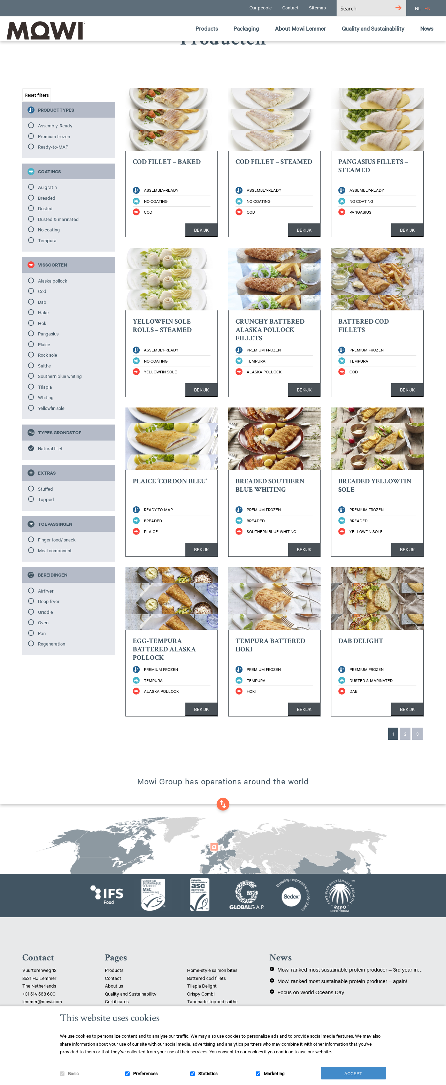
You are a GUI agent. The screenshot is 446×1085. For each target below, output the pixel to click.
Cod (42, 291)
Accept (353, 1073)
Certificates (117, 1001)
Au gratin (47, 187)
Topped (46, 499)
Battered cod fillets (206, 978)
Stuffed (45, 488)
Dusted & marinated (58, 219)
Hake (43, 312)
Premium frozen (54, 136)
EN (427, 8)
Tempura (47, 240)
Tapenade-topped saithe (212, 1001)
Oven (43, 622)
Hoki (42, 323)
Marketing (274, 1073)
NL (418, 8)
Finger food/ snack (57, 539)
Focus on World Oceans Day (306, 992)
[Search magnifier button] (398, 8)
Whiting (46, 397)
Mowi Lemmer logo (44, 30)
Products (114, 970)
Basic (73, 1073)
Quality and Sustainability (131, 993)
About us (114, 985)
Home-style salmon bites (212, 970)
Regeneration (51, 643)
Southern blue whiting (60, 376)
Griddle (45, 612)
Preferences (145, 1073)
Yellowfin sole (51, 408)
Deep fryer (49, 601)
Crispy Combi (201, 993)
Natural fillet (50, 448)
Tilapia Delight (202, 985)
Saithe (44, 365)
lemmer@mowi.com (42, 1001)
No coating (49, 229)
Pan (42, 633)
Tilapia (45, 386)
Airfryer (46, 590)
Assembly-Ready (55, 125)
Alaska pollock (52, 280)
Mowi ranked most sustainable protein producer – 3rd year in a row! (346, 969)
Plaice (44, 344)
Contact (113, 978)
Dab (42, 302)
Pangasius (48, 333)
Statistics (207, 1073)
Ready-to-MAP (53, 146)
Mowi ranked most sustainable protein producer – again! (338, 981)
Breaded (46, 198)
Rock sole (47, 354)
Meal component (55, 550)
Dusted (45, 208)
